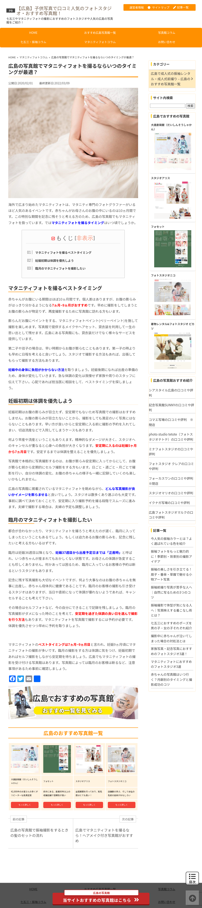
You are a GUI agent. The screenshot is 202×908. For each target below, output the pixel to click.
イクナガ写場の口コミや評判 (169, 502)
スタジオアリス (160, 178)
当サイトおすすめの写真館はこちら (101, 898)
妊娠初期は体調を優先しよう (54, 260)
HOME (33, 33)
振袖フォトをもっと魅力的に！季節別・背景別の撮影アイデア (171, 556)
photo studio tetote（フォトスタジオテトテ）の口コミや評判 (171, 437)
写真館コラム (166, 33)
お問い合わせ (166, 42)
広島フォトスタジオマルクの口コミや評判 (171, 515)
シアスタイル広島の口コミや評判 (171, 392)
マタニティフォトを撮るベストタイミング (63, 252)
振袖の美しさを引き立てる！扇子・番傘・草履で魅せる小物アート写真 (171, 574)
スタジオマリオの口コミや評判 (171, 493)
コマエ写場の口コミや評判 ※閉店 (171, 422)
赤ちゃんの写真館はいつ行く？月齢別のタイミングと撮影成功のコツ (171, 679)
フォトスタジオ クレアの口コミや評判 (171, 466)
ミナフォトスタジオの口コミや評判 (171, 451)
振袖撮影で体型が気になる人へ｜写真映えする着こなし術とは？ (171, 610)
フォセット (157, 227)
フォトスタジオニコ (163, 275)
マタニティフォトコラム (100, 42)
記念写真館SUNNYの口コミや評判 (171, 407)
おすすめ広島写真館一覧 (100, 33)
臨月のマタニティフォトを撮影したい (60, 268)
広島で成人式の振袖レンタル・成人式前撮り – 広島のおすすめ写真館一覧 (170, 78)
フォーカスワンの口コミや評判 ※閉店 (172, 481)
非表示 (84, 237)
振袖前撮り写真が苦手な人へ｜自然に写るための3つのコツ (171, 592)
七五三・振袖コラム (33, 42)
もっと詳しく (25, 791)
